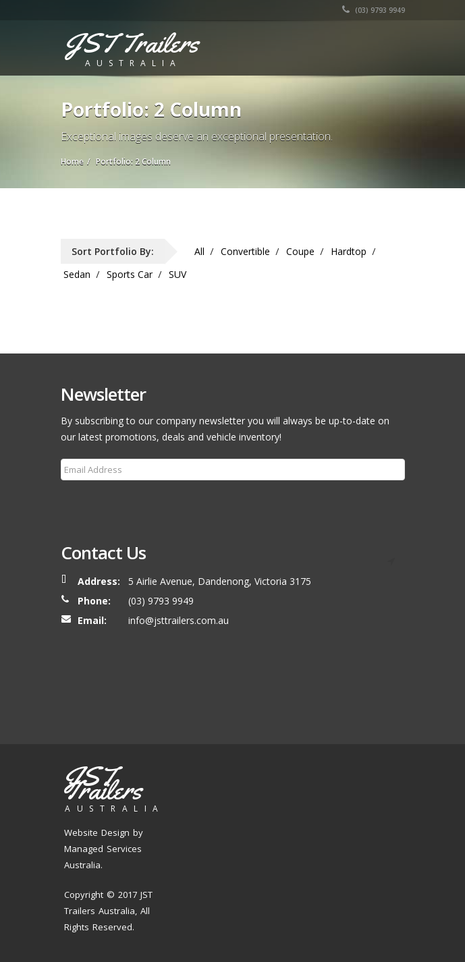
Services (205, 830)
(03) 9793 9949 (373, 10)
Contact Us (299, 830)
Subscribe (90, 502)
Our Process (344, 814)
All (199, 251)
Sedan (76, 274)
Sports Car (130, 274)
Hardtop (348, 251)
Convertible (245, 251)
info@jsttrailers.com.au (178, 620)
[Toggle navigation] (385, 45)
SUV (177, 274)
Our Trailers (286, 814)
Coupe (300, 251)
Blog (237, 830)
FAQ (261, 830)
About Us (237, 814)
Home (199, 814)
